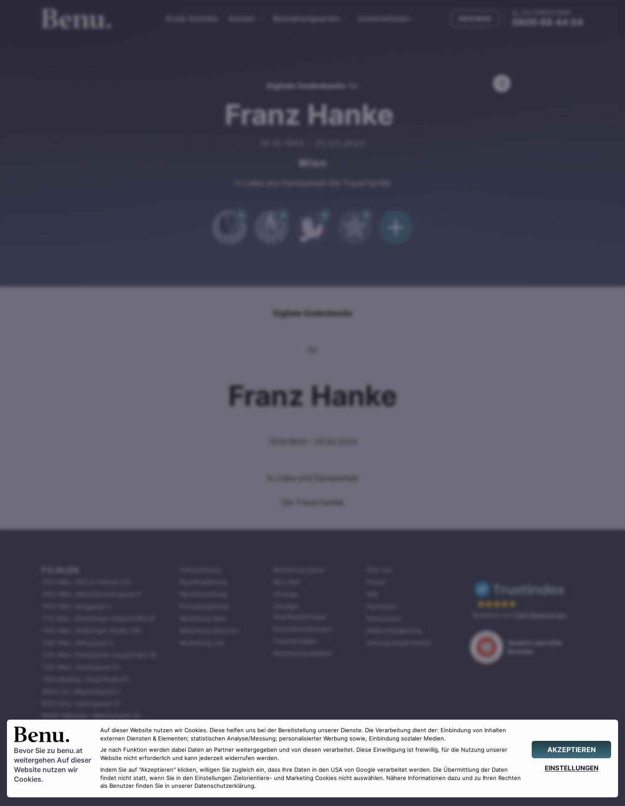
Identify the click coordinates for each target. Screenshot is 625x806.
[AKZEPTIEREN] (571, 749)
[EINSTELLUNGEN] (571, 768)
